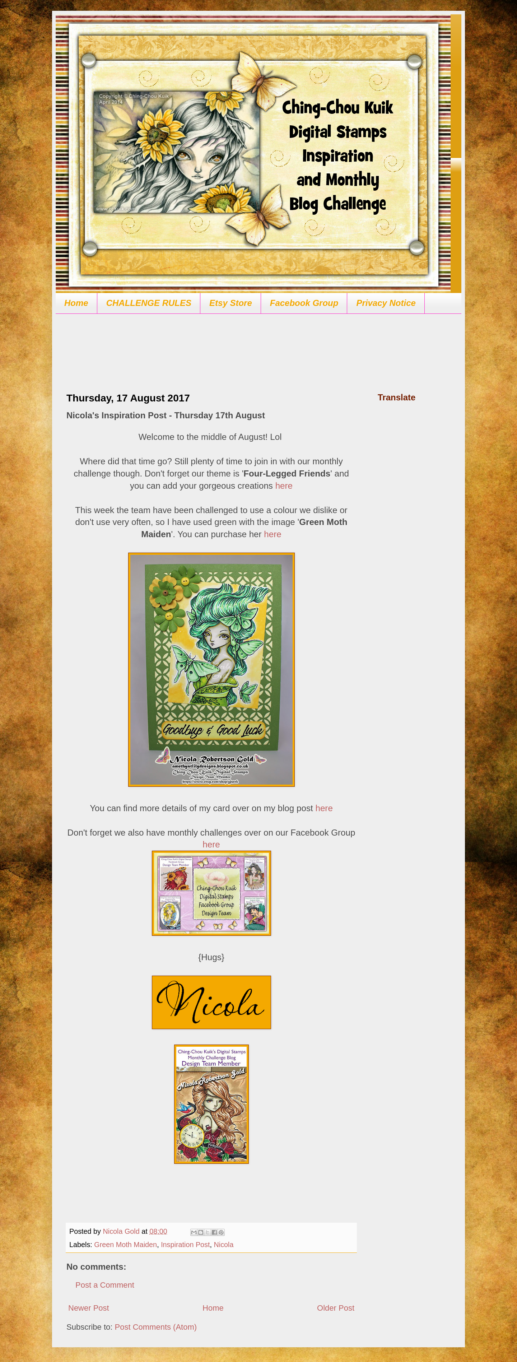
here (284, 486)
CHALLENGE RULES (148, 303)
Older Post (335, 1307)
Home (76, 303)
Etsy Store (230, 303)
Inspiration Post (185, 1245)
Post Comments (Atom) (156, 1327)
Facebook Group (304, 303)
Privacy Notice (385, 303)
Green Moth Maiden (125, 1245)
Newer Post (88, 1307)
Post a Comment (104, 1284)
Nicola (223, 1245)
